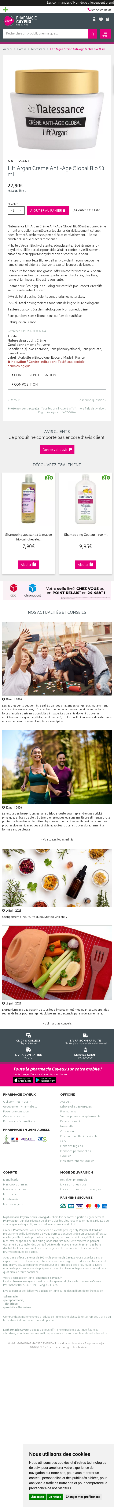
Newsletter (67, 1127)
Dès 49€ (85, 1038)
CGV (63, 1142)
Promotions (68, 1112)
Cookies (65, 1157)
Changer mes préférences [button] (83, 1496)
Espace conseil (70, 1122)
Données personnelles (75, 1152)
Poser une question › (91, 400)
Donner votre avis (57, 450)
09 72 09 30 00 (85, 1052)
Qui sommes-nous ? (17, 1102)
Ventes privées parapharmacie (80, 1117)
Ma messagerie (13, 1205)
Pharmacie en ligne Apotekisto (67, 1347)
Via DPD (28, 1052)
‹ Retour (13, 400)
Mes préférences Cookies (77, 1161)
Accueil (7, 49)
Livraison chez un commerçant (81, 1190)
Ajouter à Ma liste (86, 210)
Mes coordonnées (15, 1185)
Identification (11, 1180)
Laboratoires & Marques (76, 1107)
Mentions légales (71, 1147)
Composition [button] (24, 385)
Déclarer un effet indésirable (79, 1137)
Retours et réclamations (19, 1122)
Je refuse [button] (55, 1496)
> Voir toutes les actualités (57, 840)
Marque (21, 49)
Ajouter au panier (48, 211)
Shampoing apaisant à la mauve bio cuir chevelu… (28, 537)
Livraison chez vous (73, 1185)
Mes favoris (10, 1200)
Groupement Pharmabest (20, 1107)
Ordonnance (68, 1132)
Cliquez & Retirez (28, 1038)
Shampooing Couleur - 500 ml (85, 535)
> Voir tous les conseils (57, 1024)
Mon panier (10, 1195)
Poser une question (16, 1112)
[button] (16, 210)
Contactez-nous (14, 1117)
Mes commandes (14, 1190)
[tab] (57, 375)
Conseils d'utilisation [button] (33, 375)
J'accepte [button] (37, 1496)
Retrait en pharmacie (73, 1180)
